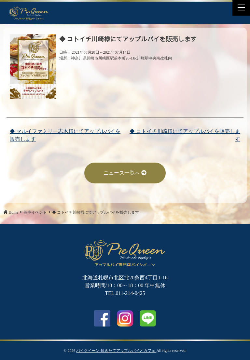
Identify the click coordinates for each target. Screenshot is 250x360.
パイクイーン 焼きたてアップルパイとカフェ (116, 350)
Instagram (125, 318)
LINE (79, 8)
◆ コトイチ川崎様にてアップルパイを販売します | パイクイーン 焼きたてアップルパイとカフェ (29, 12)
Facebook (63, 8)
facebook (102, 318)
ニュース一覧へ (125, 173)
